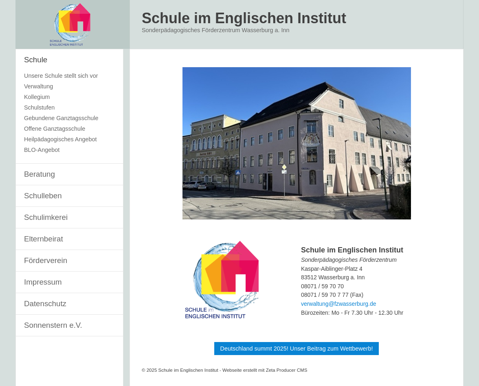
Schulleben (43, 195)
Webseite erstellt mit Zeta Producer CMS (264, 370)
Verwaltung (38, 86)
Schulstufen (39, 107)
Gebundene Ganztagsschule (61, 118)
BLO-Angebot (41, 150)
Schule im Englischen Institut (244, 18)
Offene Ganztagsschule (54, 128)
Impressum (43, 282)
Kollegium (37, 97)
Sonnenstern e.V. (53, 325)
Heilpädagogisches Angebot (60, 139)
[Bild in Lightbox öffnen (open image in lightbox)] (296, 143)
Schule (35, 59)
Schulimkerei (46, 217)
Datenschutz (45, 303)
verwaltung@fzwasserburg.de (338, 303)
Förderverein (45, 260)
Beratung (39, 174)
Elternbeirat (43, 239)
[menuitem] (69, 106)
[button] (297, 348)
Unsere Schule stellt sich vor (61, 75)
